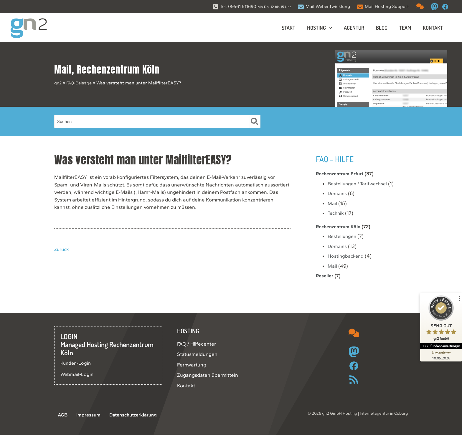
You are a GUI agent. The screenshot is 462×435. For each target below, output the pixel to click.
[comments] (420, 6)
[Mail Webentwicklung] (324, 6)
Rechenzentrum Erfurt (342, 173)
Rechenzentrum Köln (118, 69)
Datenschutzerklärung (125, 415)
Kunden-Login (76, 363)
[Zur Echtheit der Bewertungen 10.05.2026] (440, 355)
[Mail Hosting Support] (383, 6)
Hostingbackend (346, 256)
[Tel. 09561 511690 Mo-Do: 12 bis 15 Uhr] (252, 6)
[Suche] (255, 121)
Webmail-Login (77, 374)
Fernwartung (191, 365)
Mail (63, 69)
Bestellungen (343, 236)
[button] (334, 27)
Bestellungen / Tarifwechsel (359, 183)
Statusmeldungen (197, 354)
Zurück (62, 249)
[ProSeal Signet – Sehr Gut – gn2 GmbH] (440, 319)
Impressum (82, 415)
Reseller (325, 276)
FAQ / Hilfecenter (196, 344)
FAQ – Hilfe (336, 158)
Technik (336, 213)
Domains (338, 193)
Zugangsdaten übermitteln (207, 375)
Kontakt (186, 386)
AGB (59, 415)
